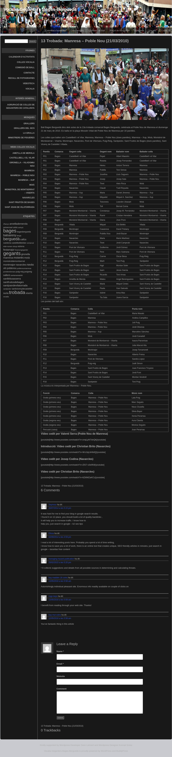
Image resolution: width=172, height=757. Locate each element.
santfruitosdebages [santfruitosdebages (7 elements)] (13, 282)
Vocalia (152, 30)
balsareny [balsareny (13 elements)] (9, 235)
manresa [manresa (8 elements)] (8, 257)
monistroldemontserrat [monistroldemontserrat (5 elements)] (14, 261)
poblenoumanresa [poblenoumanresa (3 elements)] (24, 268)
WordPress (106, 751)
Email (60, 664)
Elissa (51, 533)
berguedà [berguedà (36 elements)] (11, 239)
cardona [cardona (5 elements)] (7, 243)
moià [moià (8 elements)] (27, 257)
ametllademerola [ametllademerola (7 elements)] (18, 223)
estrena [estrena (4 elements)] (21, 246)
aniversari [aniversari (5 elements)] (8, 227)
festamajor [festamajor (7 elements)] (9, 249)
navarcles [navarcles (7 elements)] (21, 264)
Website (61, 676)
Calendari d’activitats (55, 30)
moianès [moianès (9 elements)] (19, 257)
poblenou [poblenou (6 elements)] (11, 268)
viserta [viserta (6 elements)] (29, 293)
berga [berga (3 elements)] (19, 236)
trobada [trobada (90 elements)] (17, 292)
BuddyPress (122, 751)
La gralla (29, 133)
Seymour (53, 504)
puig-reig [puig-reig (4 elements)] (20, 272)
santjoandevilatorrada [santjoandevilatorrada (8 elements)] (15, 285)
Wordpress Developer (69, 745)
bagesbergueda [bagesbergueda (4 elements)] (24, 232)
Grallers (29, 123)
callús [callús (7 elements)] (23, 239)
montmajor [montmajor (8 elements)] (9, 264)
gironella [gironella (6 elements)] (25, 254)
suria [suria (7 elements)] (6, 293)
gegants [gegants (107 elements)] (12, 253)
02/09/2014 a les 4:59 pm (60, 537)
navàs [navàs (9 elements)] (30, 264)
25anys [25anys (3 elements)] (6, 224)
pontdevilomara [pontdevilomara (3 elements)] (9, 272)
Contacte (29, 73)
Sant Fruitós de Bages (22, 202)
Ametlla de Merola (23, 153)
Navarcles (28, 198)
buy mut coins (55, 615)
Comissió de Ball (97, 30)
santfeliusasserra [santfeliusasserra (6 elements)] (12, 278)
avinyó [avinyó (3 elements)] (20, 227)
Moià (31, 185)
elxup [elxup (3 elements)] (15, 246)
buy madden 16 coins (58, 577)
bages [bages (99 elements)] (9, 230)
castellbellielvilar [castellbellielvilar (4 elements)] (19, 243)
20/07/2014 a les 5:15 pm (60, 508)
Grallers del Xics (24, 128)
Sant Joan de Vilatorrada (20, 207)
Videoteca (139, 30)
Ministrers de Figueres (21, 138)
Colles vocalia (77, 30)
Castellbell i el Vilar (22, 158)
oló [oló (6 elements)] (4, 268)
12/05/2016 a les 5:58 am (60, 581)
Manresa (29, 170)
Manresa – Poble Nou (22, 175)
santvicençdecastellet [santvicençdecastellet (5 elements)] (22, 288)
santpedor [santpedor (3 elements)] (7, 289)
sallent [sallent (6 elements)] (6, 275)
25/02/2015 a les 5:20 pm (60, 562)
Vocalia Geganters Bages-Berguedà (40, 9)
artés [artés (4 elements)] (15, 227)
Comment (62, 689)
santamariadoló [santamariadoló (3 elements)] (16, 275)
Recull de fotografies (120, 30)
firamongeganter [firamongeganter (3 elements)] (21, 250)
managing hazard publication (61, 559)
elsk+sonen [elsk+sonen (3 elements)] (7, 246)
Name (60, 651)
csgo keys (53, 596)
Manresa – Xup (26, 180)
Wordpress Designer (108, 745)
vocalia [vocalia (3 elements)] (6, 297)
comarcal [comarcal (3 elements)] (30, 243)
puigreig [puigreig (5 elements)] (28, 271)
